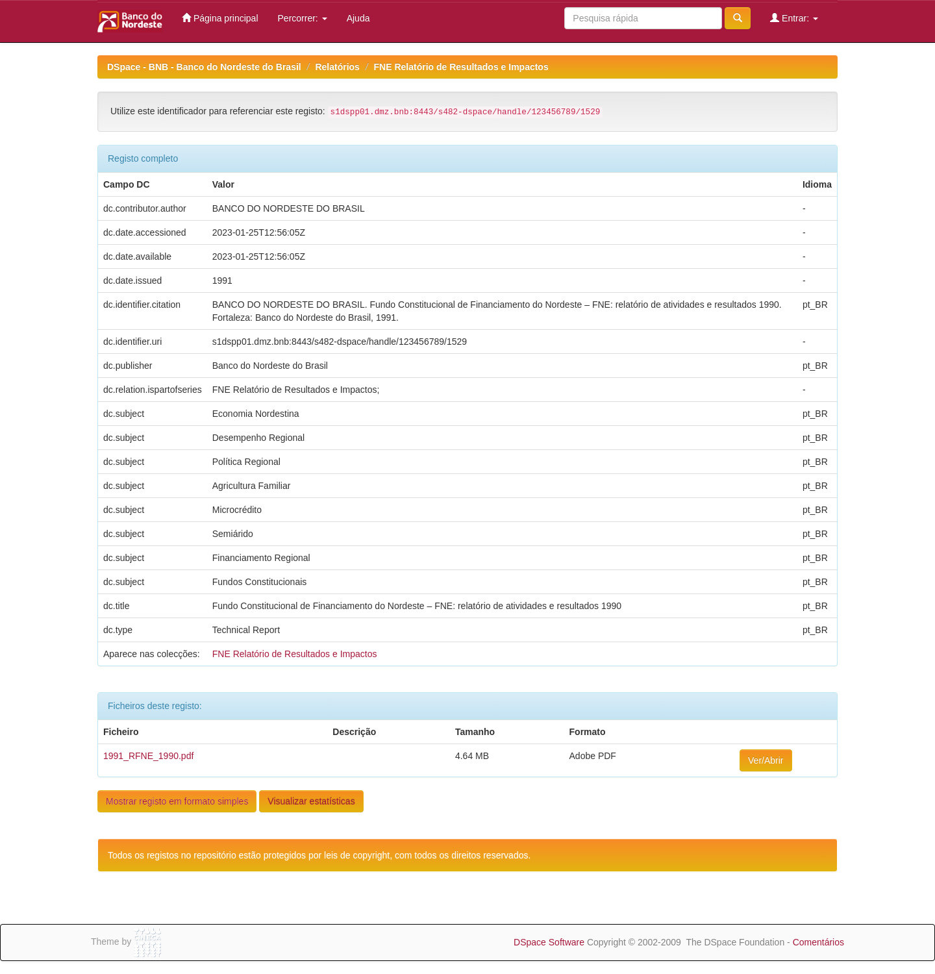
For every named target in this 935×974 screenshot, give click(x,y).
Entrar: (794, 17)
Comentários (818, 942)
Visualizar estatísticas (311, 801)
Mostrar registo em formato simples (177, 801)
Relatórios (337, 67)
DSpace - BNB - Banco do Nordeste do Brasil (204, 67)
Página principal (220, 17)
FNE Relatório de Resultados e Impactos (461, 67)
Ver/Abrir (765, 760)
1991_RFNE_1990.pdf (148, 756)
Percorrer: (302, 18)
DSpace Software (549, 942)
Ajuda (358, 18)
